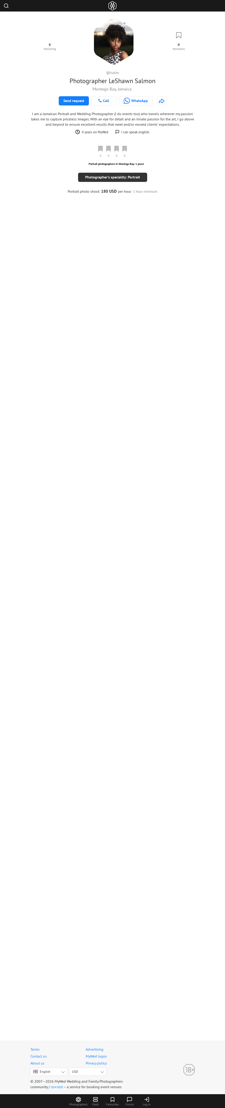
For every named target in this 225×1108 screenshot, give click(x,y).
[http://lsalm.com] (162, 100)
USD (75, 1072)
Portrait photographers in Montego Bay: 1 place (116, 164)
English (41, 1072)
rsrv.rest (57, 1087)
